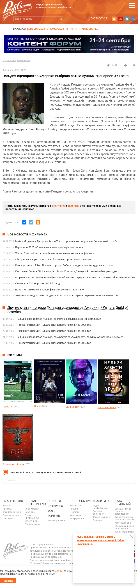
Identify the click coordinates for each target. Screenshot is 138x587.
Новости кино (23, 60)
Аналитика (101, 501)
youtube (120, 19)
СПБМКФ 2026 (55, 28)
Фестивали (75, 505)
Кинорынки (75, 515)
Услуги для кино (123, 523)
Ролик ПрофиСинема (32, 516)
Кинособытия (80, 501)
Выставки (75, 512)
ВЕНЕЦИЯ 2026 (36, 28)
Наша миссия (32, 509)
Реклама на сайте (12, 515)
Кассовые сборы (101, 517)
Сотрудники (31, 521)
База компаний (123, 502)
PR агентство (13, 501)
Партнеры (30, 512)
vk (133, 19)
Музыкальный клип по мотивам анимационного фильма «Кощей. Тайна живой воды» (100, 540)
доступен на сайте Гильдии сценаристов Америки (59, 191)
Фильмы (54, 515)
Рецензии (97, 520)
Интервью (55, 506)
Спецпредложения (12, 512)
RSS (114, 19)
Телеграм (73, 205)
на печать (125, 65)
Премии (74, 509)
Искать (61, 19)
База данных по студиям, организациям (123, 511)
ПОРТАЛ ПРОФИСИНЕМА (35, 502)
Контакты (8, 518)
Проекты (7, 509)
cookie (59, 571)
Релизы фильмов (56, 520)
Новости (7, 505)
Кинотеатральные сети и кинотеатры (124, 518)
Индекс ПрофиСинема (100, 506)
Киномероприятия (124, 532)
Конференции (77, 518)
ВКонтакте (58, 205)
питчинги (73, 28)
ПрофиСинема (9, 60)
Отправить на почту (134, 64)
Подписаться (99, 18)
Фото (52, 511)
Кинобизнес (90, 28)
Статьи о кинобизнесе (99, 512)
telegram (127, 19)
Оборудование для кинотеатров (124, 527)
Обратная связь (33, 524)
